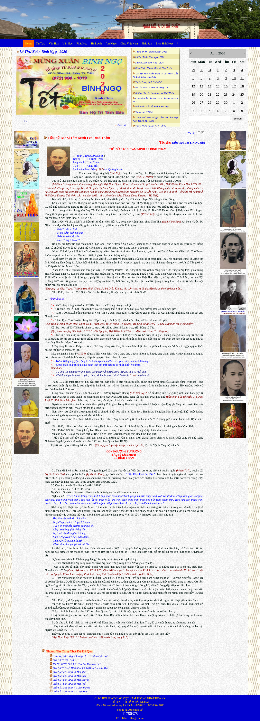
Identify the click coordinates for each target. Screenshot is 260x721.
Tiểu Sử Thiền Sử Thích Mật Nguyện (71, 679)
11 (242, 78)
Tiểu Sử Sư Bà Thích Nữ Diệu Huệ (70, 691)
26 (193, 102)
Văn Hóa (54, 43)
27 (201, 102)
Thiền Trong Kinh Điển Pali (148, 82)
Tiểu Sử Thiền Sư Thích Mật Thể (69, 683)
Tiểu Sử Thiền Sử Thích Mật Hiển (69, 676)
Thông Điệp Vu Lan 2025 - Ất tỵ (150, 126)
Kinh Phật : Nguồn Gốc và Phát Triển (153, 68)
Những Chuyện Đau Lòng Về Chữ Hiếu (154, 93)
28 (209, 102)
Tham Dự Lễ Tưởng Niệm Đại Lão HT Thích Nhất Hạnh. (81, 656)
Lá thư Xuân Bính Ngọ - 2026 (149, 62)
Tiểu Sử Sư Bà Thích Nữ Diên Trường (71, 687)
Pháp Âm (147, 43)
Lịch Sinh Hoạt (164, 43)
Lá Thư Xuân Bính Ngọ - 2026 (43, 52)
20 (201, 94)
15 (217, 86)
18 (242, 86)
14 (209, 86)
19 (193, 94)
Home (28, 43)
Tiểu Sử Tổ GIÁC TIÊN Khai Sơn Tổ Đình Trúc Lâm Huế (80, 668)
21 (209, 94)
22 (217, 94)
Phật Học (82, 43)
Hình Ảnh (96, 43)
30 (201, 70)
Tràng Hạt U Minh (144, 112)
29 (193, 70)
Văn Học (67, 43)
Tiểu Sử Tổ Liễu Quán (64, 660)
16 (226, 86)
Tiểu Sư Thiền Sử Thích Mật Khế (69, 672)
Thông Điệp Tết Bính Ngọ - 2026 (151, 51)
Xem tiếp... (123, 125)
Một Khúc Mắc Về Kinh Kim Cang (152, 106)
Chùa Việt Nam (129, 43)
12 (193, 86)
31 (209, 70)
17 (234, 86)
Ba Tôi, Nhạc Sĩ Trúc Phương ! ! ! (151, 87)
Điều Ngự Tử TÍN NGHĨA (188, 142)
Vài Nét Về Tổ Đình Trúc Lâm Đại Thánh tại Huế (77, 664)
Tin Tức (40, 43)
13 (201, 86)
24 (234, 94)
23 (226, 94)
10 (234, 78)
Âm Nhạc (111, 43)
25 (242, 94)
